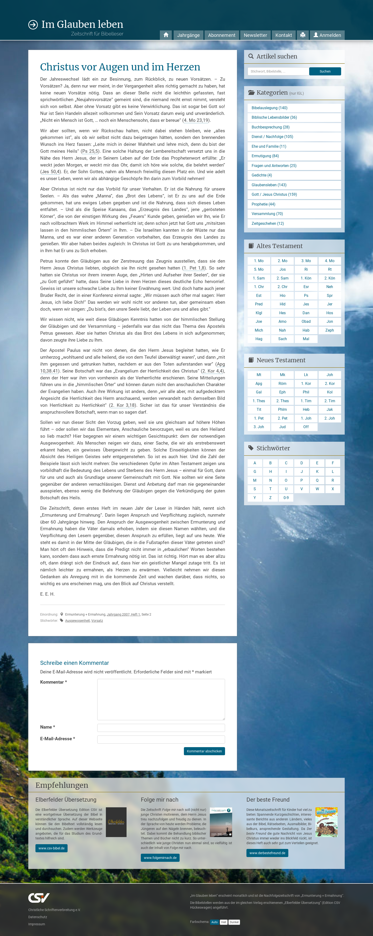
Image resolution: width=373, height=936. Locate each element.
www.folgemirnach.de (160, 858)
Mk (282, 376)
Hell (223, 922)
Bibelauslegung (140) (270, 108)
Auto (214, 922)
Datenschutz (37, 917)
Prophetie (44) (263, 204)
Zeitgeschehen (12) (268, 224)
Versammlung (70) (267, 214)
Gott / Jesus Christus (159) (274, 195)
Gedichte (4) (262, 175)
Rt (330, 270)
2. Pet (282, 420)
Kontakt (283, 35)
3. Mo (306, 261)
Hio (282, 296)
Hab (306, 331)
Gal (259, 394)
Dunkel (234, 922)
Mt (259, 376)
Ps (306, 296)
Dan (306, 314)
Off (306, 429)
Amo (282, 323)
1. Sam (259, 279)
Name (47, 727)
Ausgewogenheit (77, 620)
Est (258, 296)
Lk (306, 376)
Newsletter (255, 35)
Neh (329, 288)
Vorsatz (97, 620)
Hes (282, 314)
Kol (330, 394)
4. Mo (329, 261)
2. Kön (329, 279)
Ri (306, 270)
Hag (258, 340)
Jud (282, 429)
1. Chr (259, 288)
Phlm (282, 411)
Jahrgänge (188, 35)
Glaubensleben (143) (269, 185)
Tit (259, 411)
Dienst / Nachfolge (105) (272, 137)
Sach (282, 340)
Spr (330, 296)
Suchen (325, 71)
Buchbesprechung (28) (271, 127)
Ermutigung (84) (265, 156)
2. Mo (282, 261)
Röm (282, 385)
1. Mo (259, 261)
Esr (306, 288)
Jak (330, 411)
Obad (306, 323)
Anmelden (327, 35)
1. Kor (306, 385)
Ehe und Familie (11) (269, 146)
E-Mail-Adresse (57, 738)
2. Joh (329, 420)
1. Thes (259, 402)
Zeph (329, 331)
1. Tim (306, 402)
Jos (283, 270)
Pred (259, 305)
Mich (259, 331)
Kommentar (53, 682)
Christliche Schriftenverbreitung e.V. (54, 910)
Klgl (259, 314)
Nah (282, 331)
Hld (282, 305)
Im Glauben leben (82, 28)
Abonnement (222, 35)
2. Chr (282, 288)
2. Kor (330, 385)
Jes (306, 305)
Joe (259, 323)
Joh (330, 376)
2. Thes (282, 402)
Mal (306, 340)
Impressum (36, 924)
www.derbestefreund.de (267, 853)
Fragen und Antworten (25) (274, 166)
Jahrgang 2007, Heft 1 (123, 614)
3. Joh (259, 429)
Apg (258, 385)
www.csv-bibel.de (51, 848)
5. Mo (259, 270)
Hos (329, 314)
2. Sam (283, 279)
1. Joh (306, 420)
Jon (330, 323)
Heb (306, 411)
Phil (306, 394)
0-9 (286, 500)
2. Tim (329, 402)
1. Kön (306, 279)
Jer (329, 305)
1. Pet (259, 420)
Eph (282, 394)
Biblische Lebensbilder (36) (274, 117)
